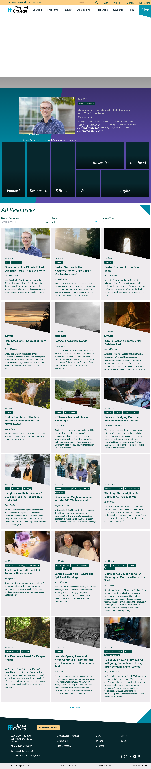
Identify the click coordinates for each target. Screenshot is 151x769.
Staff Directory (64, 746)
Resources (102, 9)
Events (99, 741)
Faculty (68, 9)
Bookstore (144, 2)
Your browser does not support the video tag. (75, 50)
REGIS (105, 2)
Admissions (83, 9)
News (98, 736)
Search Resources (10, 218)
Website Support (69, 766)
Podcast (118, 412)
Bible (7, 262)
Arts (64, 336)
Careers (124, 736)
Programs (52, 9)
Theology (58, 262)
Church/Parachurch (80, 565)
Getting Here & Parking (68, 736)
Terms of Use (105, 766)
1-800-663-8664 (27, 751)
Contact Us (62, 741)
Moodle (118, 2)
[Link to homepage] (17, 10)
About (132, 9)
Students (118, 9)
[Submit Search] (96, 2)
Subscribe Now (47, 727)
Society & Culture (131, 412)
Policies (124, 741)
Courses (37, 9)
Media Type (108, 218)
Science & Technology (64, 489)
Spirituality (16, 489)
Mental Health (70, 412)
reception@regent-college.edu (25, 756)
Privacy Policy (140, 766)
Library (130, 2)
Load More (75, 707)
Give (145, 10)
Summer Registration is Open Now (24, 2)
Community (16, 262)
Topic (54, 218)
